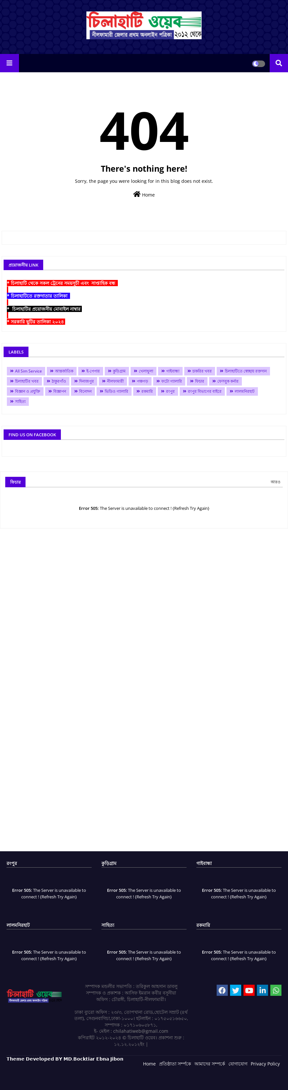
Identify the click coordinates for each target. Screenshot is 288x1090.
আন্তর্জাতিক (64, 371)
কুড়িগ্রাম (119, 371)
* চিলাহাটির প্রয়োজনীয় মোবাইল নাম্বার (44, 309)
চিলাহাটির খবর (27, 381)
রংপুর (170, 391)
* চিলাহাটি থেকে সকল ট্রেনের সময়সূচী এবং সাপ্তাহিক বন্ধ (62, 283)
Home (144, 194)
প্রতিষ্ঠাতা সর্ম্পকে (175, 1064)
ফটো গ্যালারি (171, 381)
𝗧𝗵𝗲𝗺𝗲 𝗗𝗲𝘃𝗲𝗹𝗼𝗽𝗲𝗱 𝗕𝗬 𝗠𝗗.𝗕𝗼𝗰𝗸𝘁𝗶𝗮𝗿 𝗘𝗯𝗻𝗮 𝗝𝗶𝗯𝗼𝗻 (65, 1059)
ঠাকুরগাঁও (59, 381)
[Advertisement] (144, 692)
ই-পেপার (93, 371)
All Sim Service (28, 371)
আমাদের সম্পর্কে (209, 1064)
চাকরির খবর (202, 371)
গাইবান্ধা (172, 371)
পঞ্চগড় (142, 381)
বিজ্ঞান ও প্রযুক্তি (27, 391)
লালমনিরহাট (245, 391)
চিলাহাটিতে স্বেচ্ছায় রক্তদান (246, 371)
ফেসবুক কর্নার (228, 381)
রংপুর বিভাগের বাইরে (205, 391)
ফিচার (199, 381)
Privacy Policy (265, 1064)
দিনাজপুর (86, 381)
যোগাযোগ (237, 1064)
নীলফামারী (115, 381)
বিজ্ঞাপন (59, 391)
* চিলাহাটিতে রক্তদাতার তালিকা (38, 296)
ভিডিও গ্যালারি (116, 391)
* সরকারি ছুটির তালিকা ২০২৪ (36, 322)
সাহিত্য (20, 401)
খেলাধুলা (146, 371)
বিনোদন (85, 391)
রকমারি (147, 391)
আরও (275, 482)
